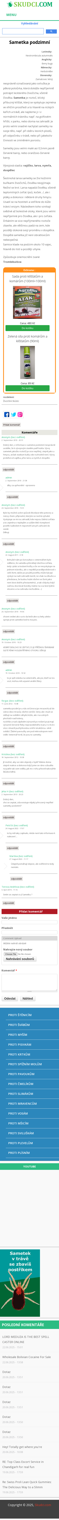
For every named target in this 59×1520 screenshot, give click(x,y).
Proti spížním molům (25, 1064)
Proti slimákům (20, 1094)
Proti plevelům (20, 1143)
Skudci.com (43, 1505)
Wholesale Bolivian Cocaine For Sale (26, 1357)
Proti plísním (19, 1153)
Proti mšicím (18, 1123)
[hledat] (23, 31)
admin (9, 477)
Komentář (9, 970)
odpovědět (8, 469)
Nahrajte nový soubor (17, 949)
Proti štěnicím (20, 1015)
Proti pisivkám (19, 1044)
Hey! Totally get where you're (22, 1447)
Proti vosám (18, 1113)
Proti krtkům (19, 1054)
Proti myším (17, 1035)
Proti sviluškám (21, 1133)
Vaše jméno (9, 918)
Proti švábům (19, 1025)
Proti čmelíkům (20, 1084)
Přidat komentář (11, 424)
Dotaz (6, 1372)
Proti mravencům (22, 1103)
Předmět (7, 928)
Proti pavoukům (21, 1074)
